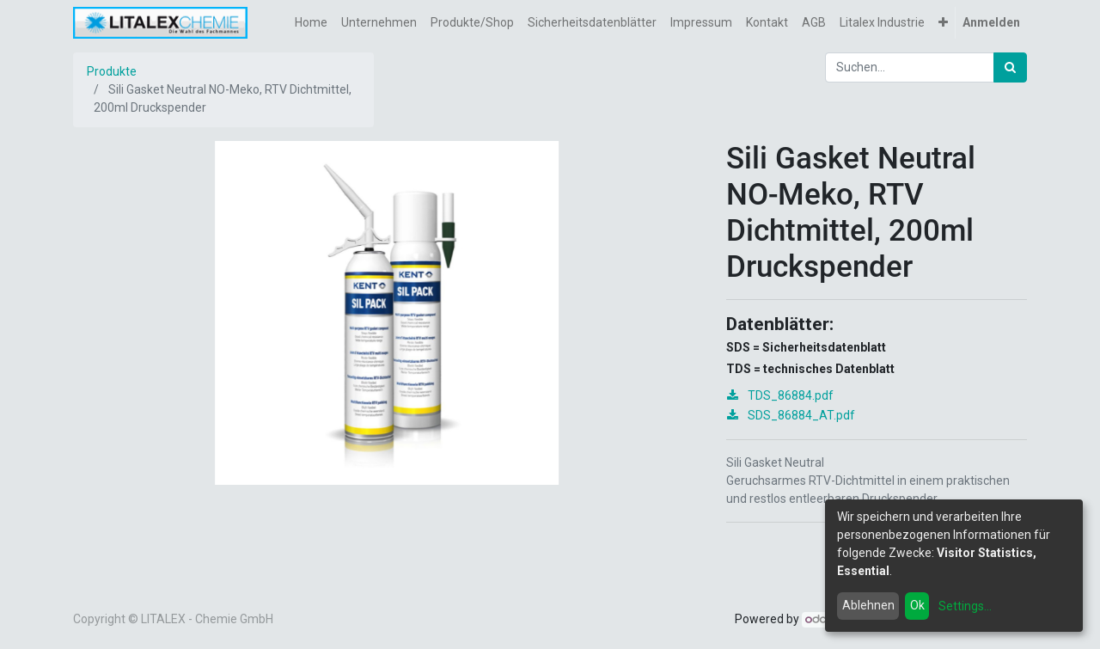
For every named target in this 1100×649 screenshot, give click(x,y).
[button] (943, 23)
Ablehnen (868, 605)
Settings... (965, 606)
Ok (917, 605)
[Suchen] (1010, 67)
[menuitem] (311, 23)
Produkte (112, 71)
